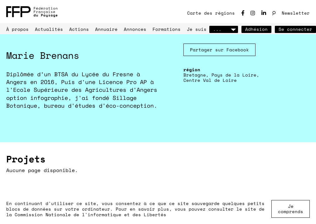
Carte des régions (211, 13)
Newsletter (296, 13)
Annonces (135, 29)
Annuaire (106, 29)
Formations (167, 29)
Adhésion (256, 29)
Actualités (49, 29)
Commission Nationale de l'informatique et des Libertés (90, 214)
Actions (79, 29)
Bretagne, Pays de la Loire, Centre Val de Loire (221, 77)
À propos (17, 29)
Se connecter (295, 29)
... (223, 29)
